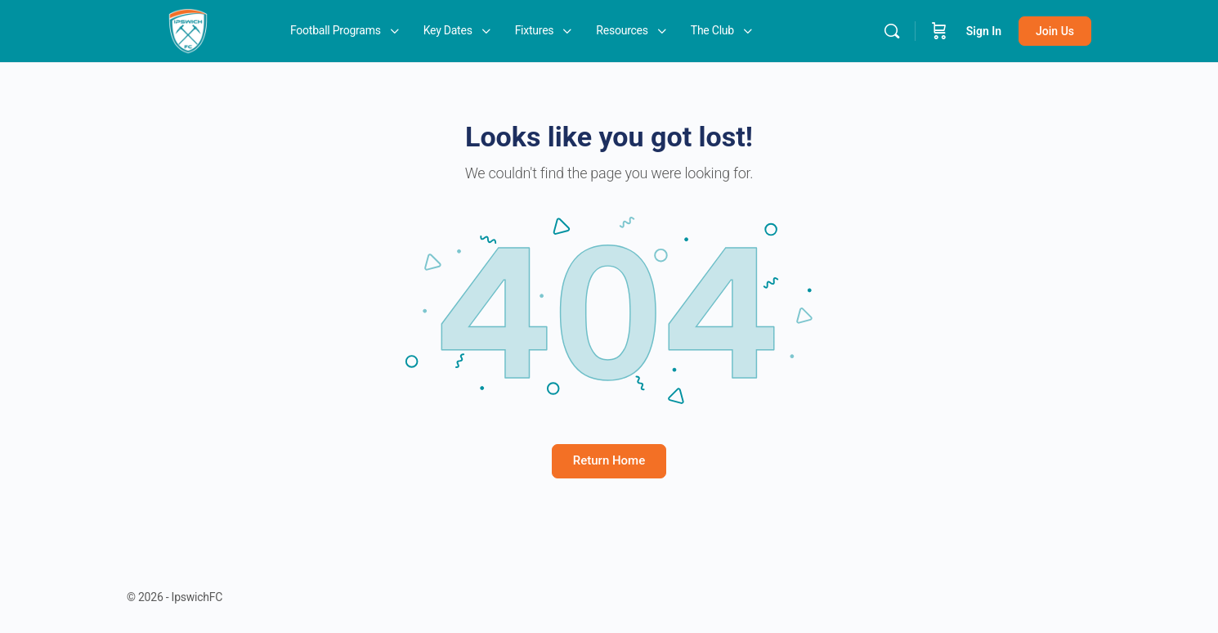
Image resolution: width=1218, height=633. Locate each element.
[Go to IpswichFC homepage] (188, 29)
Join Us (1055, 31)
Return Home (609, 460)
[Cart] (939, 31)
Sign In (983, 31)
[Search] (891, 31)
